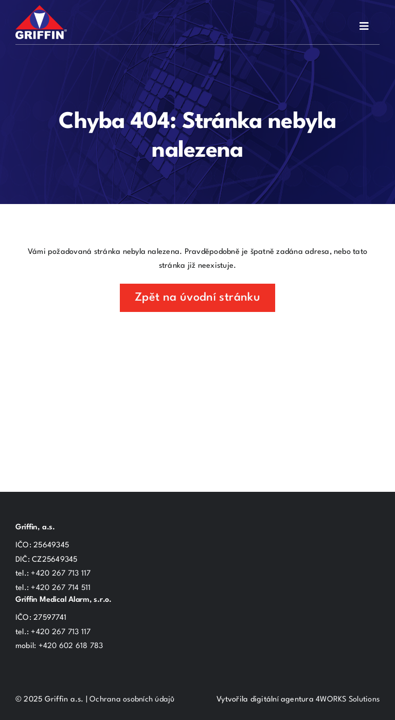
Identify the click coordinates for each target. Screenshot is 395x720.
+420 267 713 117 (61, 574)
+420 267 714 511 (61, 588)
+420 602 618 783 (71, 646)
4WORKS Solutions (348, 700)
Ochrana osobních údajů (131, 700)
